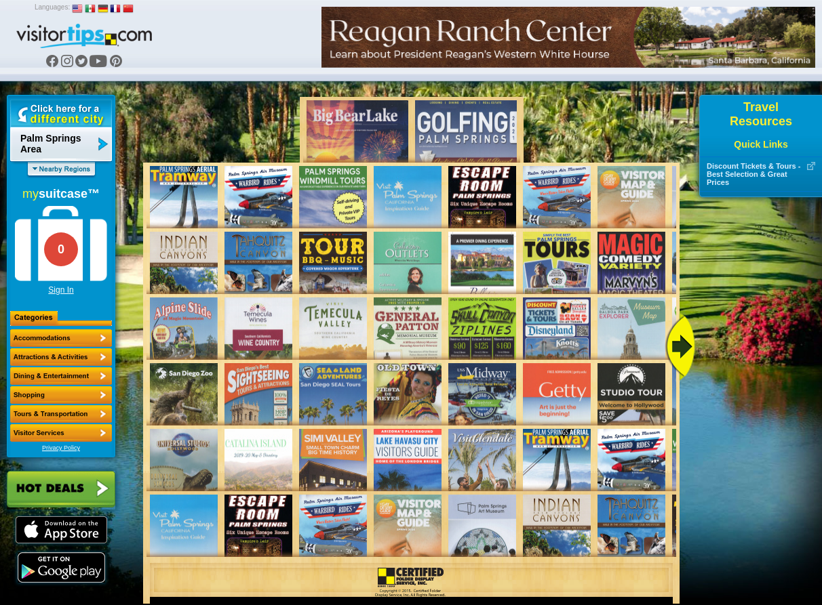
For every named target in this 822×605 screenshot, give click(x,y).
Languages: (52, 7)
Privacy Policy (61, 447)
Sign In (60, 290)
